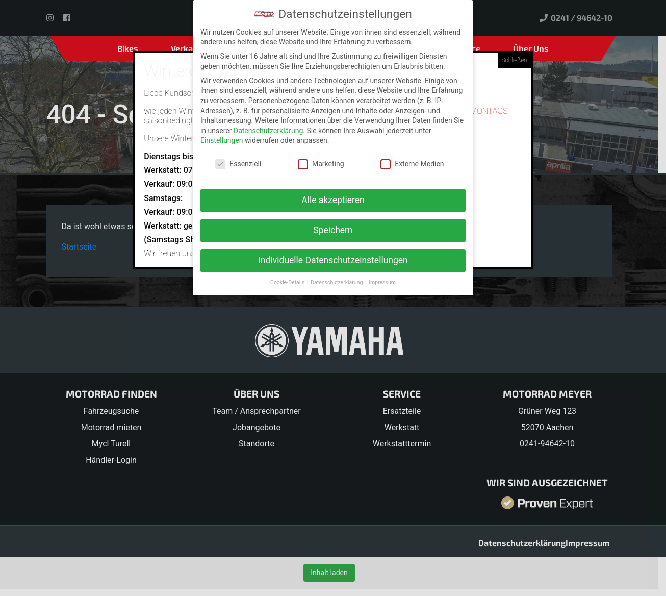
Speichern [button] (332, 230)
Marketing (321, 164)
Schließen (514, 60)
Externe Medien (412, 164)
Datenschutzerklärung (268, 130)
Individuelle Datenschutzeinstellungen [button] (332, 260)
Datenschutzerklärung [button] (337, 282)
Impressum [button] (382, 282)
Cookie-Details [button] (288, 282)
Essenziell (238, 164)
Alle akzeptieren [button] (333, 200)
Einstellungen (221, 140)
